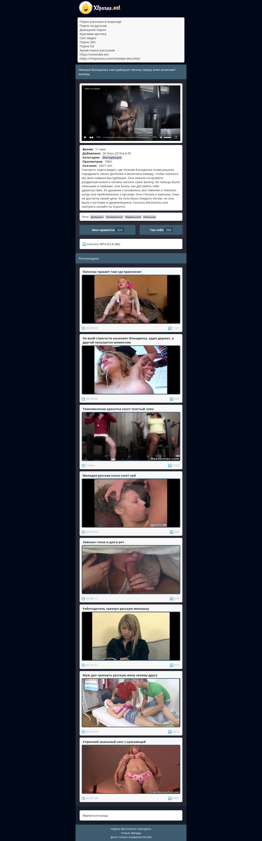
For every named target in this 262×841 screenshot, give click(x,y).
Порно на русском (93, 26)
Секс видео (88, 38)
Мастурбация (112, 157)
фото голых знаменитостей (131, 837)
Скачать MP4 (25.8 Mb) (101, 244)
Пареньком (133, 217)
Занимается (114, 217)
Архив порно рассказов (97, 50)
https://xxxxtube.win (94, 54)
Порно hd (87, 46)
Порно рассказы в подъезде (101, 21)
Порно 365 (87, 42)
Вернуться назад (95, 815)
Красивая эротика (93, 34)
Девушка (97, 217)
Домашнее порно (93, 30)
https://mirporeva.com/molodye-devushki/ (110, 58)
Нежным (149, 217)
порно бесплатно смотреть (131, 829)
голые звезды (131, 833)
